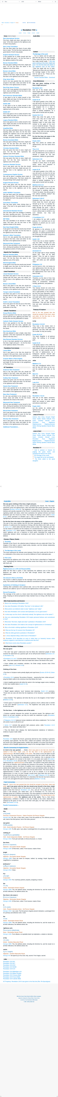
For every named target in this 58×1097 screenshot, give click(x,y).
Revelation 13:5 (25, 790)
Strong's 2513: (7, 870)
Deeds (44, 419)
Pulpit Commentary (9, 782)
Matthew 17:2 (37, 363)
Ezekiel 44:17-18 (38, 115)
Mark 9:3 (35, 374)
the (40, 65)
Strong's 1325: (7, 829)
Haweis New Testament (10, 386)
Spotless (44, 426)
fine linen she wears (47, 65)
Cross (24, 33)
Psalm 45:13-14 (37, 227)
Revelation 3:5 (9, 655)
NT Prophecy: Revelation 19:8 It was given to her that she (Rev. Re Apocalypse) (26, 981)
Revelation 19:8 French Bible (11, 977)
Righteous (52, 422)
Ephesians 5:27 (22, 704)
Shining (39, 426)
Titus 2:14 (36, 149)
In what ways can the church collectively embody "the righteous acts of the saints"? (29, 614)
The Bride (8, 541)
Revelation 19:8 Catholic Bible (12, 978)
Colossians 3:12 (38, 276)
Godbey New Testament (10, 378)
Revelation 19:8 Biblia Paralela (12, 973)
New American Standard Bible (12, 95)
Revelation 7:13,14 (38, 396)
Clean (34, 419)
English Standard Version (11, 55)
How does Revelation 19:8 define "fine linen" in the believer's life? (24, 606)
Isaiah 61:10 (36, 100)
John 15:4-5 (31, 775)
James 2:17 (8, 527)
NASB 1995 (6, 104)
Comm (33, 33)
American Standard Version (12, 164)
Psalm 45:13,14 (37, 334)
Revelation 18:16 (12, 761)
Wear (53, 426)
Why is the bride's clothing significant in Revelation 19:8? (21, 627)
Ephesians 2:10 (37, 159)
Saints (34, 426)
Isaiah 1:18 (36, 239)
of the (48, 66)
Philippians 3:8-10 (43, 775)
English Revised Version (11, 182)
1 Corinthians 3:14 (12, 717)
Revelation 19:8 (8, 739)
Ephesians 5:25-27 (38, 198)
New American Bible (9, 331)
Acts (39, 417)
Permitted (35, 422)
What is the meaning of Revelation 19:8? (17, 603)
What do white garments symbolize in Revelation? (20, 633)
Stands (49, 426)
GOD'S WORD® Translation (11, 192)
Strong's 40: (7, 955)
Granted (40, 420)
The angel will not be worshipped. (44, 457)
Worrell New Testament (10, 410)
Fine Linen (8, 557)
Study (28, 33)
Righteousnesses (50, 424)
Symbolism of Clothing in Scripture (14, 585)
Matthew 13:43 (8, 699)
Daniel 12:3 (44, 691)
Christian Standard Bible (11, 148)
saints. (53, 66)
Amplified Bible (8, 128)
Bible (3, 22)
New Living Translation (10, 46)
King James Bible (8, 79)
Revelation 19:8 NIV (9, 961)
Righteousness (37, 424)
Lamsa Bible (7, 350)
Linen (53, 420)
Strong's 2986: (8, 858)
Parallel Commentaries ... (11, 805)
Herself (47, 420)
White (34, 428)
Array (43, 417)
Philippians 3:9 (37, 264)
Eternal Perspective (9, 592)
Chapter (52, 501)
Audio (20, 33)
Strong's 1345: (7, 934)
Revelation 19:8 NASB (9, 967)
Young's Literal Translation (11, 292)
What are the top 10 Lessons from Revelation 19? (20, 630)
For (38, 65)
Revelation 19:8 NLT (9, 963)
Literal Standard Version (10, 274)
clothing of (39, 63)
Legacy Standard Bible (10, 120)
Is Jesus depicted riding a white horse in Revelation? (20, 635)
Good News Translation (10, 202)
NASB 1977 (6, 112)
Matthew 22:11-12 (38, 185)
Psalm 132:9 (36, 141)
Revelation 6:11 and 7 (10, 658)
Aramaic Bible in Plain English (12, 358)
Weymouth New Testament (11, 243)
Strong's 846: (7, 817)
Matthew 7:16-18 (40, 778)
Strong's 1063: (7, 880)
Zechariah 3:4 (37, 251)
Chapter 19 (12, 22)
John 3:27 (12, 665)
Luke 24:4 (36, 382)
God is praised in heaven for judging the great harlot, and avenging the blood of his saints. (44, 451)
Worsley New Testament (10, 419)
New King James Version (11, 87)
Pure (43, 422)
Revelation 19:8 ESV (9, 965)
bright (50, 63)
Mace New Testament (10, 394)
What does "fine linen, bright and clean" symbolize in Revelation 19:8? (25, 622)
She (50, 61)
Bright (53, 417)
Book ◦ (47, 501)
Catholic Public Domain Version (13, 321)
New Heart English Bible (10, 227)
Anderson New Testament (11, 370)
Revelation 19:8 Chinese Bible (12, 975)
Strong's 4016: (7, 839)
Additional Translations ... (11, 427)
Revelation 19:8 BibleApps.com (12, 971)
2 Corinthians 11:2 (38, 217)
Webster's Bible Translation (12, 235)
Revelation (7, 22)
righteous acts (40, 66)
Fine (53, 419)
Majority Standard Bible (10, 254)
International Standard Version (12, 211)
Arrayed (48, 417)
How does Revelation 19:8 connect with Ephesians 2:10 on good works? (26, 611)
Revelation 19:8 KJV (9, 969)
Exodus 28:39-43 (15, 509)
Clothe (39, 419)
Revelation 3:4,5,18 (38, 324)
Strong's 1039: (7, 848)
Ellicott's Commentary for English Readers (16, 747)
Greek (37, 33)
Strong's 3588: (7, 889)
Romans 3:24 (19, 665)
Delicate (49, 419)
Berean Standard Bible (10, 63)
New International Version (11, 38)
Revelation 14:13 (49, 725)
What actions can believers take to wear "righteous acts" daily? (23, 609)
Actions (35, 417)
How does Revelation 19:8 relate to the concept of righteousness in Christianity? (28, 624)
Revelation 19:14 (9, 677)
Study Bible (7, 501)
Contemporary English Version (13, 174)
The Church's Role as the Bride (13, 578)
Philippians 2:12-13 (9, 720)
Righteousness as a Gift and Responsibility (17, 569)
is (54, 65)
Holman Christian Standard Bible (13, 156)
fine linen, (45, 63)
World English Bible (9, 263)
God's (34, 420)
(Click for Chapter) (12, 36)
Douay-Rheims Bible (9, 313)
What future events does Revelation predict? (18, 643)
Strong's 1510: (7, 911)
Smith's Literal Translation (11, 302)
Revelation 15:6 (37, 88)
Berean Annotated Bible (10, 140)
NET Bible (6, 219)
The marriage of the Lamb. (41, 455)
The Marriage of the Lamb (40, 54)
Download (52, 77)
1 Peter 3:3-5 (36, 286)
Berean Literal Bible (9, 71)
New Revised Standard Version (13, 339)
